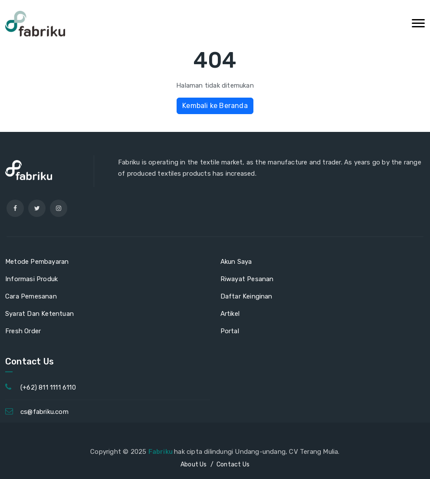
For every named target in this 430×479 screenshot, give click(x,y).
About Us (194, 464)
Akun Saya (236, 262)
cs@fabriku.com (44, 412)
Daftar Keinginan (246, 296)
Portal (229, 331)
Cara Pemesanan (31, 296)
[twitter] (37, 208)
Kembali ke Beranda (215, 106)
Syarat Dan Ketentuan (39, 314)
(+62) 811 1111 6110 (48, 387)
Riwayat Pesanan (247, 279)
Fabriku (161, 452)
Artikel (230, 314)
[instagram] (58, 208)
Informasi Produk (31, 279)
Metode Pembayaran (37, 262)
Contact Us (233, 464)
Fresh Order (23, 331)
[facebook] (15, 208)
